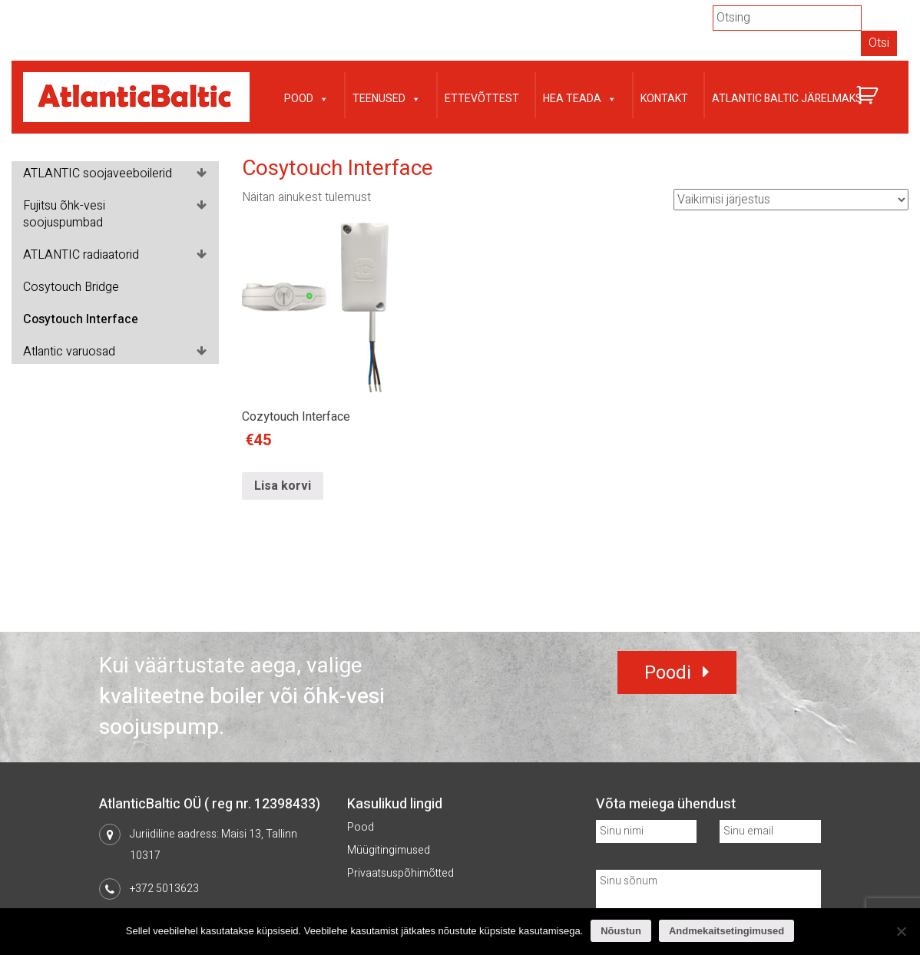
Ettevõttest (482, 99)
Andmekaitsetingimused (726, 931)
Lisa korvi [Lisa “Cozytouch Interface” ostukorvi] (282, 486)
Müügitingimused (388, 850)
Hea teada (580, 97)
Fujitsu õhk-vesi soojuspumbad (64, 214)
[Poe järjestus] (790, 199)
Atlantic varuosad (69, 351)
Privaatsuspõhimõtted (400, 873)
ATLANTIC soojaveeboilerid (97, 173)
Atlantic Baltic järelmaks (787, 99)
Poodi (667, 672)
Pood (306, 97)
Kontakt (664, 99)
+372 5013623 (164, 889)
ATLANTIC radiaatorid (81, 255)
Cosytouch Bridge (71, 287)
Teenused (386, 97)
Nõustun (621, 931)
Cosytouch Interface (80, 319)
